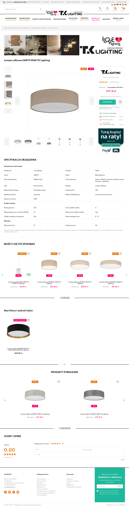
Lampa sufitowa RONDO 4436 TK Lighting (110, 282)
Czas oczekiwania (42, 489)
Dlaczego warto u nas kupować (46, 491)
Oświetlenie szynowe (41, 19)
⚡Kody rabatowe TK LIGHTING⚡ (91, 2)
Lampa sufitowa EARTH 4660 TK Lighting (35, 414)
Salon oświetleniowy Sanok (32, 2)
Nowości (106, 19)
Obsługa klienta (42, 474)
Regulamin (70, 479)
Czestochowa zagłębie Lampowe (12, 2)
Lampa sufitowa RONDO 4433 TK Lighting (80, 282)
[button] (8, 69)
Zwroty (69, 483)
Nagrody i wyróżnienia (73, 2)
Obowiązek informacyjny (74, 487)
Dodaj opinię (115, 82)
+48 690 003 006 (9, 485)
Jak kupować (41, 487)
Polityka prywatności (73, 481)
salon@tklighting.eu (10, 487)
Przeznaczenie (59, 19)
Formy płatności (41, 479)
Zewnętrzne (24, 19)
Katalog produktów (108, 2)
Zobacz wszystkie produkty (111, 77)
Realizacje (46, 2)
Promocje (95, 19)
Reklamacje (70, 485)
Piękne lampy (118, 19)
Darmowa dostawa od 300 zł (46, 493)
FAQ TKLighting (41, 495)
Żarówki (84, 19)
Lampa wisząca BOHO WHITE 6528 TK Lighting (18, 282)
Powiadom (107, 102)
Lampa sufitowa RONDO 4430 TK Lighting (49, 282)
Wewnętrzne (11, 19)
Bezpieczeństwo (42, 485)
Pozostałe (70, 474)
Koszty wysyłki (41, 481)
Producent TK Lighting (57, 2)
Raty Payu (40, 483)
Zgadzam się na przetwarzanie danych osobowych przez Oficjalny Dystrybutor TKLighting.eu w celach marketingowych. (109, 492)
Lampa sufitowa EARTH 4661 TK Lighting (94, 414)
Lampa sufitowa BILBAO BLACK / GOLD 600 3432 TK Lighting (18, 349)
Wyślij (123, 459)
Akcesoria (73, 19)
